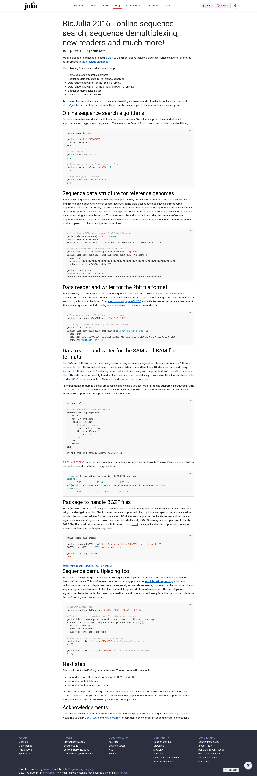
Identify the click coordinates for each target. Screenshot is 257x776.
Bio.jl (110, 57)
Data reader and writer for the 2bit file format (115, 287)
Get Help (23, 741)
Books (112, 753)
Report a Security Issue (211, 749)
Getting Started (117, 745)
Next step (74, 664)
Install (68, 737)
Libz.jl (135, 524)
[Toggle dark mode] (236, 6)
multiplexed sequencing (159, 581)
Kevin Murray (112, 717)
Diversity (158, 749)
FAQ (111, 749)
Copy (191, 130)
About (23, 737)
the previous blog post (95, 61)
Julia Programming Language (78, 769)
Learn (105, 5)
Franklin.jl (48, 769)
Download (78, 5)
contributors (47, 772)
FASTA (176, 293)
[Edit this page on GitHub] (248, 765)
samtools (186, 371)
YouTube (113, 741)
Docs (93, 5)
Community (133, 5)
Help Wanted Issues (209, 753)
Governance (25, 745)
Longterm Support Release (78, 753)
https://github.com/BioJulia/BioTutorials (85, 105)
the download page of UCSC (124, 301)
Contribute (152, 5)
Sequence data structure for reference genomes (118, 193)
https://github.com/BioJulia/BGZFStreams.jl (87, 566)
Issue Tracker (205, 745)
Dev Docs (203, 761)
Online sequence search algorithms (103, 113)
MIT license (121, 772)
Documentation (119, 737)
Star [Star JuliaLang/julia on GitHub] (206, 5)
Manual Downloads (74, 741)
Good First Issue (207, 757)
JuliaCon (158, 753)
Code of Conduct (162, 741)
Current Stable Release (76, 749)
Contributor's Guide (209, 741)
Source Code (71, 745)
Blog (117, 5)
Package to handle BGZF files (97, 502)
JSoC (168, 5)
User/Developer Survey (166, 757)
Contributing (206, 737)
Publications (25, 749)
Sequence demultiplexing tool (96, 571)
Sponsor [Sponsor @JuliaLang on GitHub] (223, 5)
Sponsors (24, 753)
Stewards (158, 745)
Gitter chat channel (108, 695)
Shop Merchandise (163, 761)
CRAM (74, 379)
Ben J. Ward (92, 717)
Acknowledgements (85, 707)
